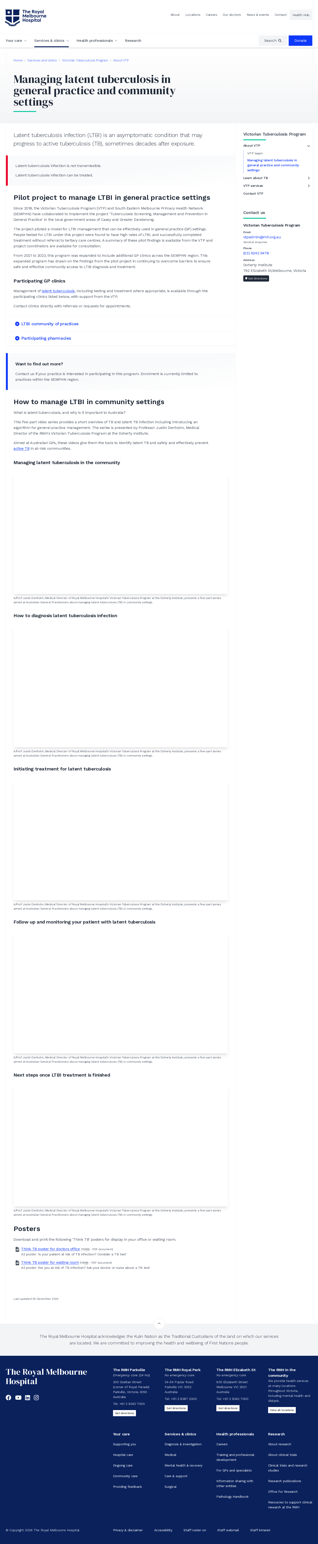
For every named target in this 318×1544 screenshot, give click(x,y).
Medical (170, 1455)
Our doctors (232, 15)
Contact (281, 15)
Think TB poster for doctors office (50, 1249)
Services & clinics (49, 40)
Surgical (170, 1486)
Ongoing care (123, 1465)
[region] (273, 40)
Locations (192, 15)
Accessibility (163, 1530)
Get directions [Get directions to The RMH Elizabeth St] (227, 1408)
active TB (21, 448)
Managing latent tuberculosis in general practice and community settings (273, 165)
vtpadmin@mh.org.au (262, 237)
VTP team (255, 153)
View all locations (282, 1410)
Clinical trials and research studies (287, 1467)
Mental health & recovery (183, 1465)
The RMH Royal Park (182, 1370)
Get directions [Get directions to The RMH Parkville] (124, 1413)
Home (17, 60)
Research (133, 40)
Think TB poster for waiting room (50, 1262)
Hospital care (123, 1455)
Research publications (284, 1481)
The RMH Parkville (129, 1370)
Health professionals (94, 40)
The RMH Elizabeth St (236, 1370)
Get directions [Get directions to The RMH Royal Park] (176, 1408)
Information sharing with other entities (234, 1483)
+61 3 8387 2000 (184, 1399)
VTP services (253, 186)
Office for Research (282, 1491)
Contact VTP (253, 193)
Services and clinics (42, 60)
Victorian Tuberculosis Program (85, 60)
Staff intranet (260, 1530)
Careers (211, 15)
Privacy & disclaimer (128, 1530)
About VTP (120, 60)
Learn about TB (255, 178)
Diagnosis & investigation (183, 1444)
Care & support (176, 1476)
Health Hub (300, 15)
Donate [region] (300, 40)
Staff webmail (228, 1530)
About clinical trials (282, 1455)
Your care (14, 40)
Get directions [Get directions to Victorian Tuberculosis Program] (256, 278)
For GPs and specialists (234, 1470)
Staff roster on (194, 1530)
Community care (125, 1476)
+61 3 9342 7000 (132, 1404)
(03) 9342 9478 (256, 253)
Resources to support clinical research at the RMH (290, 1504)
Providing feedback (127, 1486)
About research (279, 1444)
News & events (258, 15)
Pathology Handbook (232, 1496)
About (175, 15)
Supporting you (124, 1444)
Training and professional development (235, 1457)
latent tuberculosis (58, 291)
